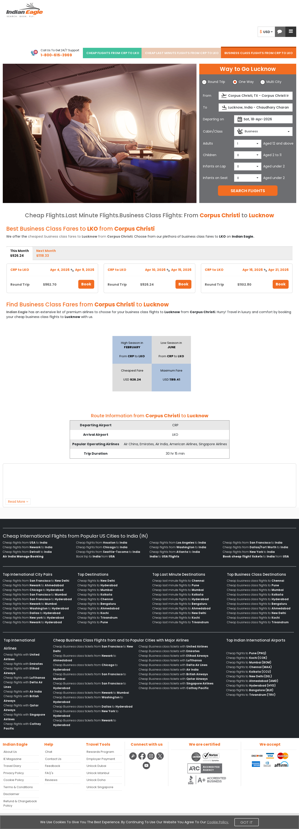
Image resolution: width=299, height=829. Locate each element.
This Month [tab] (19, 253)
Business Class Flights (150, 215)
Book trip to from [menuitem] (95, 556)
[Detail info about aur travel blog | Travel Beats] (133, 759)
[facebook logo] (142, 759)
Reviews (51, 780)
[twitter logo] (160, 759)
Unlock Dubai (96, 766)
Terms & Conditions (18, 787)
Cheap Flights (44, 215)
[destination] (256, 107)
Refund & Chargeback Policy (20, 803)
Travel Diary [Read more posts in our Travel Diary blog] (12, 766)
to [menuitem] (164, 556)
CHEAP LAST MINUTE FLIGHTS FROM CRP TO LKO (182, 53)
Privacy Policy (13, 773)
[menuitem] (23, 556)
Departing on (213, 119)
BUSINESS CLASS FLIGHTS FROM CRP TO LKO (258, 53)
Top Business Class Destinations (256, 574)
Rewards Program (100, 752)
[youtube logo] (146, 768)
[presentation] (224, 96)
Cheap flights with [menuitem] (23, 664)
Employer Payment (101, 759)
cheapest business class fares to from (80, 236)
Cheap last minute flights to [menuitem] (178, 581)
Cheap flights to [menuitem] (96, 581)
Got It (246, 822)
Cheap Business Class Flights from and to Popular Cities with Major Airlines (121, 640)
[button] (279, 32)
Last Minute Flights (92, 215)
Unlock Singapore (100, 787)
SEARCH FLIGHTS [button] (248, 191)
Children (209, 155)
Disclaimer (11, 794)
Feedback (52, 766)
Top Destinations (93, 574)
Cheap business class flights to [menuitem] (255, 581)
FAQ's (49, 773)
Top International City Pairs (27, 574)
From (207, 95)
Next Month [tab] (46, 253)
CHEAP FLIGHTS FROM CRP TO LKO (112, 53)
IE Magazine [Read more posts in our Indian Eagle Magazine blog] (12, 759)
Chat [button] (48, 752)
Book (86, 284)
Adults (208, 143)
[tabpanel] (149, 276)
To (205, 107)
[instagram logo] (151, 759)
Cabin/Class (213, 131)
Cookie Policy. (218, 822)
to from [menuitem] (256, 556)
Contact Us (53, 759)
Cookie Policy (13, 780)
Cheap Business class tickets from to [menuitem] (91, 693)
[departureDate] (263, 119)
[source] (256, 96)
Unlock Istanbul (98, 773)
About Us (10, 752)
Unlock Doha (96, 780)
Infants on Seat (215, 177)
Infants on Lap (214, 166)
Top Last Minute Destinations (178, 574)
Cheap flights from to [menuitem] (25, 543)
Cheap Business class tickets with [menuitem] (173, 646)
